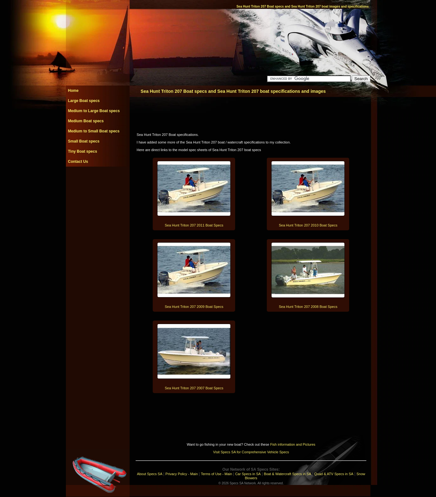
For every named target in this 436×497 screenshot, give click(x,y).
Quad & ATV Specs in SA (333, 474)
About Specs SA (149, 474)
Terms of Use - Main (216, 474)
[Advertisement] (97, 181)
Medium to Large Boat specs (94, 111)
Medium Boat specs (86, 121)
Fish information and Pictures (292, 444)
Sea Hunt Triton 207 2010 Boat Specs (308, 225)
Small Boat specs (83, 141)
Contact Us (78, 161)
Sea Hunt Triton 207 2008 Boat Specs (308, 307)
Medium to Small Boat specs (94, 131)
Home (73, 90)
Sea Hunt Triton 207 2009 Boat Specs (194, 307)
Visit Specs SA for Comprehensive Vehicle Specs (251, 452)
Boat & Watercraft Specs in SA (287, 474)
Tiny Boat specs (82, 151)
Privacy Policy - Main (181, 474)
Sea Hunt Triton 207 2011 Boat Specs (194, 225)
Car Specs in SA (248, 474)
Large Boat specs (84, 101)
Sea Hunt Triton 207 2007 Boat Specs (194, 388)
